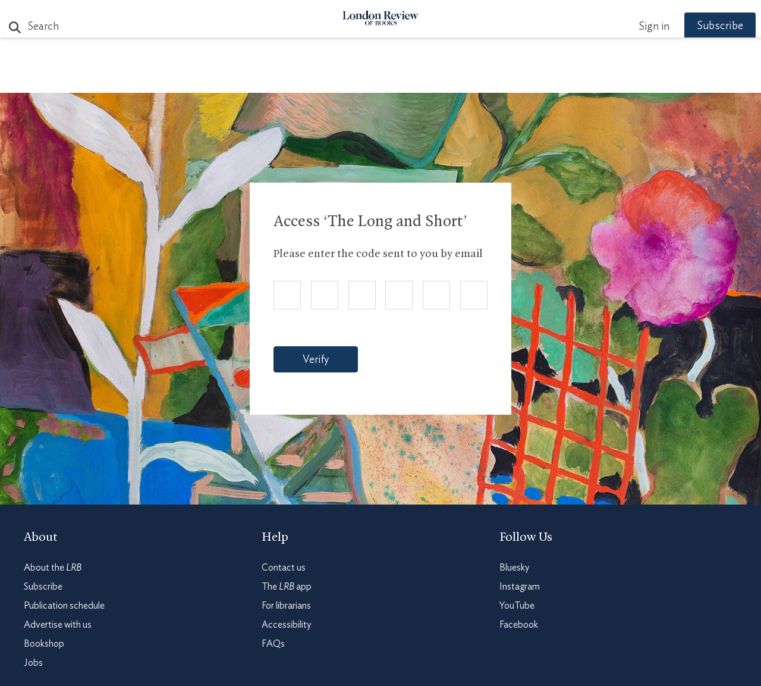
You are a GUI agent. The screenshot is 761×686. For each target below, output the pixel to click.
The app (287, 586)
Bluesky (514, 567)
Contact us (284, 567)
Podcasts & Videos (378, 78)
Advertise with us (58, 624)
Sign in (635, 26)
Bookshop (44, 644)
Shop (519, 78)
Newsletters (587, 78)
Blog (291, 78)
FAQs (273, 644)
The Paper (165, 78)
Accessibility (286, 624)
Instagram (519, 586)
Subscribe (701, 26)
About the (52, 567)
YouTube (516, 605)
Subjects (236, 78)
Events (469, 78)
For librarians (286, 605)
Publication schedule (64, 605)
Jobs (33, 663)
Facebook (518, 624)
